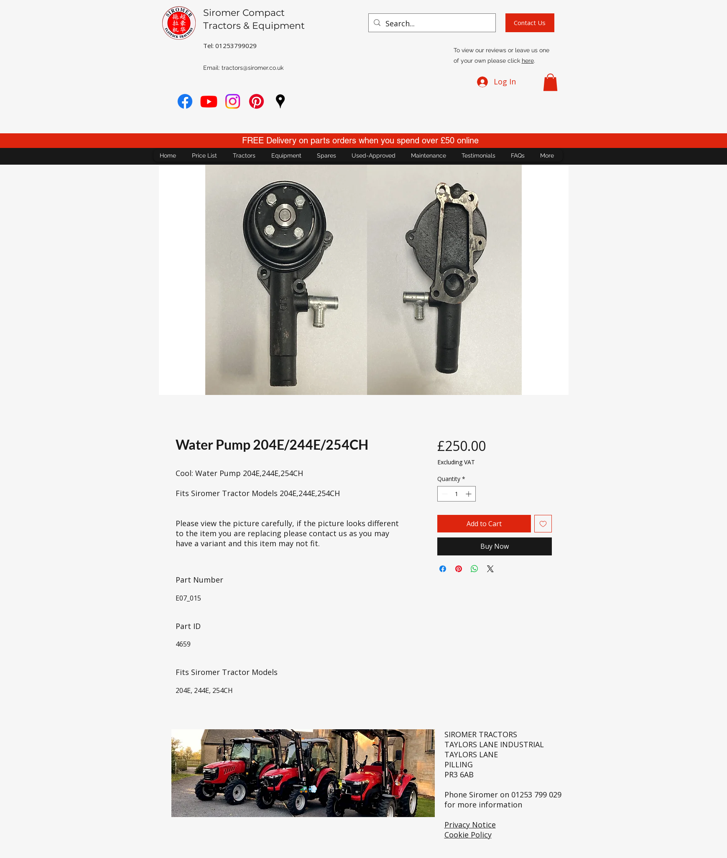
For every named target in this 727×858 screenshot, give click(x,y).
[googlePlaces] (280, 101)
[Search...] (431, 24)
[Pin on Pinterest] (459, 569)
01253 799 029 (536, 794)
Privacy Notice (470, 825)
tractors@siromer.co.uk (252, 67)
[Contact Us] (529, 22)
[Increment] (469, 493)
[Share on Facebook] (443, 569)
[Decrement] (444, 493)
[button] (550, 82)
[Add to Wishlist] (543, 523)
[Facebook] (185, 101)
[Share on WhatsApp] (474, 569)
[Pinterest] (256, 101)
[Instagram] (232, 101)
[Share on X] (490, 569)
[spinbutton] (456, 493)
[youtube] (209, 101)
